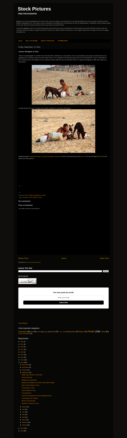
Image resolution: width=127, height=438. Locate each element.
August (24, 407)
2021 (22, 344)
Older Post (104, 258)
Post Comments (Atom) (33, 262)
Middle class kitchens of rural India (32, 375)
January (24, 425)
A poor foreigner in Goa (29, 390)
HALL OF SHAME (31, 41)
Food (53, 331)
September (25, 372)
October (24, 370)
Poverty (39, 197)
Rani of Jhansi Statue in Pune (30, 385)
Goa (82, 156)
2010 (22, 431)
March (24, 419)
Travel (103, 331)
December (25, 364)
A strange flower (26, 393)
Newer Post (23, 258)
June (23, 412)
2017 (22, 349)
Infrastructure (70, 331)
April (23, 417)
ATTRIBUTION (63, 41)
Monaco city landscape (28, 401)
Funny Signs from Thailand (30, 398)
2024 (22, 341)
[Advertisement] (36, 174)
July (23, 409)
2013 (22, 360)
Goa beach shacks (53, 156)
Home (20, 41)
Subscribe (63, 302)
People (34, 197)
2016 (22, 352)
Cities (38, 331)
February (25, 422)
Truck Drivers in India (28, 388)
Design (46, 331)
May (23, 414)
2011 (22, 428)
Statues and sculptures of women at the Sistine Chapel (38, 382)
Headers (61, 331)
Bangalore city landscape (29, 380)
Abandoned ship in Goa (37, 156)
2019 (22, 347)
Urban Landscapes (24, 333)
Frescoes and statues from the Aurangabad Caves (37, 395)
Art (32, 331)
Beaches (100, 156)
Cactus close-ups (27, 377)
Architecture (22, 331)
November (25, 367)
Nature (81, 331)
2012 (22, 362)
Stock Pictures (34, 8)
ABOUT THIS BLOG (48, 41)
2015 (22, 354)
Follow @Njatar (22, 323)
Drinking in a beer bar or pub (30, 403)
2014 (22, 357)
